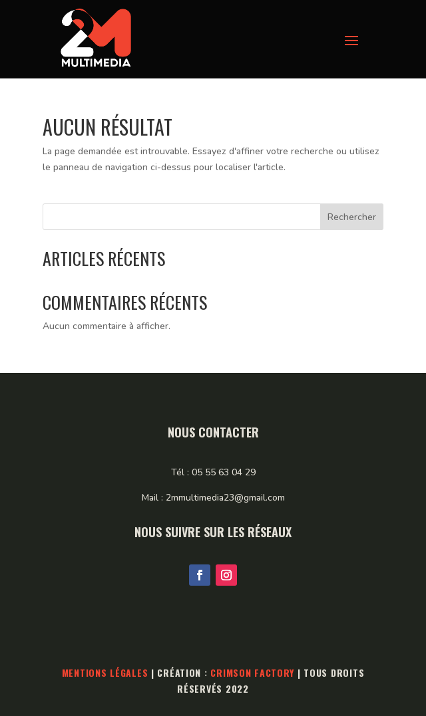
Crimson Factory (252, 672)
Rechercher (351, 217)
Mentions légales (105, 672)
